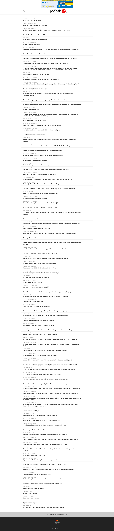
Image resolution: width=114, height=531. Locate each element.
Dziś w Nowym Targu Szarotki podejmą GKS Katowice (40, 355)
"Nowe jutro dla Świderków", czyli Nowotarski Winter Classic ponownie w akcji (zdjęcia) (50, 439)
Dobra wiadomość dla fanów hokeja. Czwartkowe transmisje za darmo (45, 350)
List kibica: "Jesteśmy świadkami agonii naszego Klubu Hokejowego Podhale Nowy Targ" (51, 84)
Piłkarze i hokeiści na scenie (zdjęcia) (34, 120)
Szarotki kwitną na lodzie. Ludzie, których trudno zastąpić (41, 273)
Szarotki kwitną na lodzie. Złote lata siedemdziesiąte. (39, 263)
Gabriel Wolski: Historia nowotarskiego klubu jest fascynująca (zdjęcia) (45, 258)
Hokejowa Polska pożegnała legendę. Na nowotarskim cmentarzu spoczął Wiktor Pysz (50, 58)
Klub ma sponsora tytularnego (32, 219)
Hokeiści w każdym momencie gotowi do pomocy (38, 320)
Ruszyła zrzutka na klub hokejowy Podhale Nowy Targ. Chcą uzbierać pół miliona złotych (51, 49)
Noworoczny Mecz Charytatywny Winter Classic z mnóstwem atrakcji (45, 444)
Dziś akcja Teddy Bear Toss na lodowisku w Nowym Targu (41, 184)
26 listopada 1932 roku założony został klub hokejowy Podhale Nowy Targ (46, 30)
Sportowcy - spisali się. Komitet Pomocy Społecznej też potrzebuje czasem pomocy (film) (51, 393)
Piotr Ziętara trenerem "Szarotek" (34, 35)
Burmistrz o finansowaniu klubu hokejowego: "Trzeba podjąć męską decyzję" (47, 292)
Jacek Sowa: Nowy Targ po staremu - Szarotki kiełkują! (40, 203)
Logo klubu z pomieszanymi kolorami (34, 135)
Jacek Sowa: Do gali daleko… (32, 44)
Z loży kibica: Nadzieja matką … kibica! (35, 160)
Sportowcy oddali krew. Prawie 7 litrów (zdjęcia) (38, 430)
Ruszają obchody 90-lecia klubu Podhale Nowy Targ (39, 268)
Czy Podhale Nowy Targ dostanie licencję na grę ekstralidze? (42, 374)
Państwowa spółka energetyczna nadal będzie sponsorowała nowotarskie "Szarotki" (50, 365)
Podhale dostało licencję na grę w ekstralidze (37, 474)
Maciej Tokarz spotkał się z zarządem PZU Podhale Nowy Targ (42, 150)
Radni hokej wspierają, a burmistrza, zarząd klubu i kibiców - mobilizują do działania (49, 100)
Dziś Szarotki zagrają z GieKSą (32, 282)
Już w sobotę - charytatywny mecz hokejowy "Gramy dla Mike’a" (43, 507)
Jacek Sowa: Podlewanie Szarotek (34, 54)
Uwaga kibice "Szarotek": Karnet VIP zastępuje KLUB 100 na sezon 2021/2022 (47, 360)
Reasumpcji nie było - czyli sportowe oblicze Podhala (39, 174)
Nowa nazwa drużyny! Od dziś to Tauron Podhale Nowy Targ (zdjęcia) (45, 434)
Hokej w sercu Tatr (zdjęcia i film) (33, 301)
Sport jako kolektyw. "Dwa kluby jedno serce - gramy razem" (42, 125)
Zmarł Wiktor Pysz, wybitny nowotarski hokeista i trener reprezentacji (45, 63)
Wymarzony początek (30, 503)
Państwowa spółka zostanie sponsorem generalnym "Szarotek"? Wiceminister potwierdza (51, 223)
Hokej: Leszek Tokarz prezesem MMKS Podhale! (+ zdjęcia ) (41, 130)
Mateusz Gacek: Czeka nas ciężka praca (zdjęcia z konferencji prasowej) (46, 169)
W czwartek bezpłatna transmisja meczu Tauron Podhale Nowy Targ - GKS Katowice (50, 339)
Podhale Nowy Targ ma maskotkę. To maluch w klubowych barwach (44, 479)
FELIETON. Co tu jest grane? (32, 20)
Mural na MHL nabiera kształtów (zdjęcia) (36, 277)
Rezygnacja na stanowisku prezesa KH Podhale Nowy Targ (41, 420)
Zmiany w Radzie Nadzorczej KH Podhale (36, 74)
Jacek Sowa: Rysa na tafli (31, 109)
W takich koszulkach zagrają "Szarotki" (35, 198)
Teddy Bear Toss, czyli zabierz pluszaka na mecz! (38, 325)
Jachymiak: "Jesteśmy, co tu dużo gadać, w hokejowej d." (41, 79)
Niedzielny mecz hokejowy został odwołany (36, 306)
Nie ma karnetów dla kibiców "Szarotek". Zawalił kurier (40, 193)
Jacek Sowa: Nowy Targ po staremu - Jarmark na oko (40, 208)
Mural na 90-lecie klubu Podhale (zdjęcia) (36, 287)
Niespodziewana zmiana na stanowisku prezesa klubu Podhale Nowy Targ (46, 146)
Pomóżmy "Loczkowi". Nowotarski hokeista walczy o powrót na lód (44, 464)
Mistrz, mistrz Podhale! (30, 493)
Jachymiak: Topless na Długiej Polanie (35, 39)
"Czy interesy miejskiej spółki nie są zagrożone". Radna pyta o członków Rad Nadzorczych (51, 388)
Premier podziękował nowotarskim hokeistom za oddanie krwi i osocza (45, 425)
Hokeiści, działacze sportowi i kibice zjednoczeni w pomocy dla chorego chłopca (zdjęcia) (51, 330)
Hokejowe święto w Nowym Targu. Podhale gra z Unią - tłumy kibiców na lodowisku (49, 188)
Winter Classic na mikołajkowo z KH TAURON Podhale (40, 334)
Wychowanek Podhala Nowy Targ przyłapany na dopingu (41, 460)
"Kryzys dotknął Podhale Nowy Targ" (35, 89)
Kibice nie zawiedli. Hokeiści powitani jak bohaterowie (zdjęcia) (43, 155)
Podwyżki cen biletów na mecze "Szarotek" (37, 228)
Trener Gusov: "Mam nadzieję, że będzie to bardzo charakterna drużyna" (46, 384)
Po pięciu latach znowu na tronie (33, 488)
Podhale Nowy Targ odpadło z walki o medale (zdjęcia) (40, 415)
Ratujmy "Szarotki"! (29, 238)
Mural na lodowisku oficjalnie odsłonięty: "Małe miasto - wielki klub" (44, 249)
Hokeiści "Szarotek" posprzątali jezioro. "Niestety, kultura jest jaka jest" (46, 379)
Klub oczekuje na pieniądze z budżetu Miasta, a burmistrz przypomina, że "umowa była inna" (52, 104)
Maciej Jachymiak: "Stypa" (31, 411)
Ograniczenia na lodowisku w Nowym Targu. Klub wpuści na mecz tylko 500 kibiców (49, 233)
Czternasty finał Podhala (31, 498)
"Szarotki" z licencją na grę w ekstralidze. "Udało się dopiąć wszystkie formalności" (49, 369)
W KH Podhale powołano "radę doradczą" (36, 165)
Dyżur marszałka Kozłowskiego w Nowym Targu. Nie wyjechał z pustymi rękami (48, 311)
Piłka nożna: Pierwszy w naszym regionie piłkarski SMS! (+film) (42, 484)
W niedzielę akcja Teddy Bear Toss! (34, 455)
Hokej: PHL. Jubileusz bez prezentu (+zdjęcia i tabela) (40, 254)
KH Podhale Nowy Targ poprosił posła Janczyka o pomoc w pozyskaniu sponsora (48, 469)
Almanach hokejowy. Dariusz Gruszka (35, 25)
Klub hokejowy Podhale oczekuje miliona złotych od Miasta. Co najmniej (45, 296)
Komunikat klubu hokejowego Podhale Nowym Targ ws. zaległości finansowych (48, 179)
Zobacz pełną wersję (58, 514)
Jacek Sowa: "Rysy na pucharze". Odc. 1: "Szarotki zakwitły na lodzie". (45, 315)
